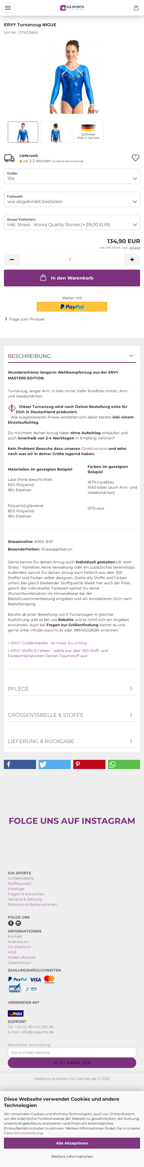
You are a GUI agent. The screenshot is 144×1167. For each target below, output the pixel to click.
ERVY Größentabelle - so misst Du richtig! (49, 643)
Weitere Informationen (72, 1156)
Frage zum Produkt (27, 319)
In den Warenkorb (66, 277)
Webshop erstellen (51, 1078)
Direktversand (94, 448)
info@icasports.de (47, 630)
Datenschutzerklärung (23, 1133)
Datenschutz (19, 962)
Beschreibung (29, 356)
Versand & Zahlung (25, 899)
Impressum (18, 941)
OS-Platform (19, 947)
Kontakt (15, 936)
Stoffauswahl (20, 883)
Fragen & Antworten (26, 894)
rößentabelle (22, 878)
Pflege (18, 689)
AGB (12, 952)
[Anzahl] (72, 260)
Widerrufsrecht (21, 957)
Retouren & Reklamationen (32, 904)
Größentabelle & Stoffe (45, 715)
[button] (12, 260)
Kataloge (16, 888)
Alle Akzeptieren (72, 1143)
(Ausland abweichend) (67, 161)
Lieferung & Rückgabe (41, 741)
